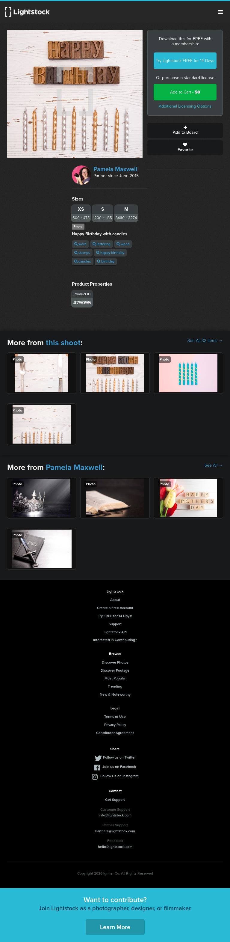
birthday (105, 261)
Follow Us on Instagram (119, 776)
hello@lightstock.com (115, 846)
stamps (82, 252)
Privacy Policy (115, 724)
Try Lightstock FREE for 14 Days (185, 61)
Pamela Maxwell (115, 169)
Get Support (115, 799)
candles (82, 261)
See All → (214, 465)
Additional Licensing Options (185, 106)
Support (115, 624)
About (115, 599)
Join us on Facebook (119, 766)
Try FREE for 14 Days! (115, 616)
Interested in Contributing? (115, 640)
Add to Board (185, 130)
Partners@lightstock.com (115, 831)
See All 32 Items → (205, 341)
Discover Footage (115, 670)
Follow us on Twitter (119, 757)
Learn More (115, 927)
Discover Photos (115, 662)
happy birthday (110, 252)
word (80, 244)
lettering (102, 244)
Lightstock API (115, 632)
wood (123, 244)
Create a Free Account (115, 608)
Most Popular (115, 678)
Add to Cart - (185, 92)
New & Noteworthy (115, 694)
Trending (115, 686)
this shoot (63, 342)
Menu (220, 12)
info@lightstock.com (115, 815)
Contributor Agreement (115, 732)
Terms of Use (115, 716)
